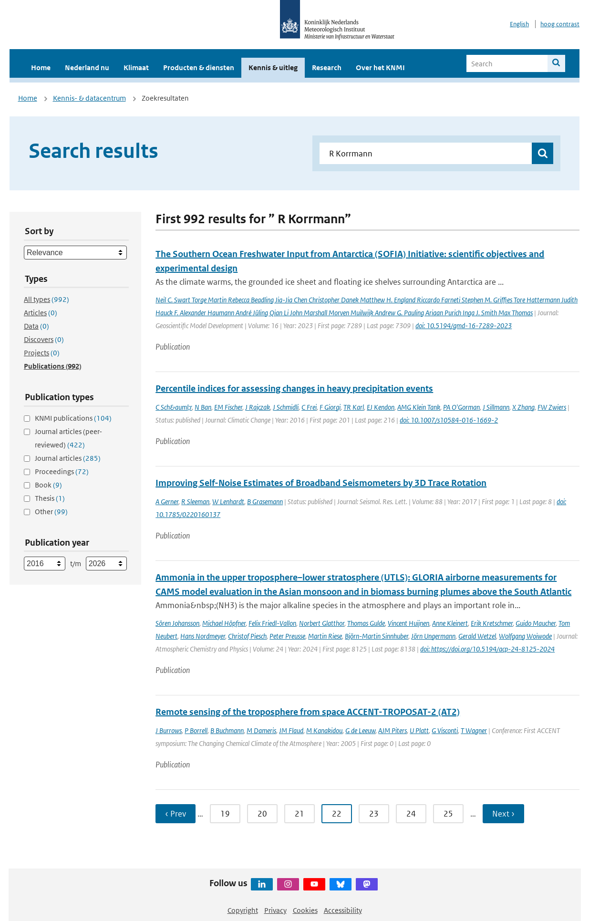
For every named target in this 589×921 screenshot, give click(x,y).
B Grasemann (265, 501)
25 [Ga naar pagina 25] (448, 813)
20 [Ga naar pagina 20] (262, 813)
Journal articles (68, 458)
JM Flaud (291, 730)
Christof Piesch (247, 636)
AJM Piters (392, 730)
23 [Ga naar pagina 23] (374, 813)
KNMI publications (73, 418)
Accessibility (343, 910)
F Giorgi (330, 407)
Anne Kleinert (450, 623)
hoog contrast (559, 24)
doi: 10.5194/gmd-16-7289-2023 (463, 325)
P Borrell (196, 730)
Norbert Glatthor (321, 623)
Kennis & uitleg (273, 67)
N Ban (203, 407)
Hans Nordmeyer (202, 636)
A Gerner (166, 501)
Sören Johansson (177, 623)
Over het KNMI (380, 67)
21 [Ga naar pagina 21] (299, 813)
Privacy (275, 910)
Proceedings (62, 471)
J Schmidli (286, 407)
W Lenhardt (228, 501)
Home (41, 67)
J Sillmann (496, 407)
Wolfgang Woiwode (525, 636)
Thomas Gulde (366, 623)
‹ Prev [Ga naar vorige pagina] (175, 813)
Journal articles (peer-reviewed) (68, 438)
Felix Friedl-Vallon (272, 623)
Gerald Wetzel (477, 636)
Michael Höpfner (224, 623)
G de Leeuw (360, 730)
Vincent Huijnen (408, 623)
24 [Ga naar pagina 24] (411, 813)
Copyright (242, 910)
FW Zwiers (551, 407)
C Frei (309, 407)
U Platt (419, 730)
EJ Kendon (380, 407)
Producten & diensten (198, 67)
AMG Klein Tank (418, 407)
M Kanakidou (324, 730)
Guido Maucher (536, 623)
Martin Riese (325, 636)
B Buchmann (227, 730)
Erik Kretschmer (492, 623)
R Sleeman (195, 501)
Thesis (50, 498)
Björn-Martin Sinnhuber (376, 636)
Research (326, 67)
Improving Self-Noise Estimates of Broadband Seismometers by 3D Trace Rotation (320, 482)
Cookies (305, 910)
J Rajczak (257, 407)
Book (48, 484)
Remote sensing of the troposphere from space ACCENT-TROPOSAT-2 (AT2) (307, 711)
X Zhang (523, 407)
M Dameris (261, 730)
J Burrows (168, 730)
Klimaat (136, 67)
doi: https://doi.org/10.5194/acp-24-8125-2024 (487, 648)
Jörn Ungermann (433, 636)
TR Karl (353, 407)
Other (51, 511)
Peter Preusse (287, 636)
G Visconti (445, 730)
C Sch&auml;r (173, 407)
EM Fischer (228, 407)
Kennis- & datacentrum (89, 98)
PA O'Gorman (461, 407)
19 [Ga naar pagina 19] (225, 813)
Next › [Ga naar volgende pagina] (503, 813)
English (519, 24)
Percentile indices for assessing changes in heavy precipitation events (294, 388)
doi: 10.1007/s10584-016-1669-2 (449, 419)
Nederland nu (87, 67)
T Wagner (474, 730)
